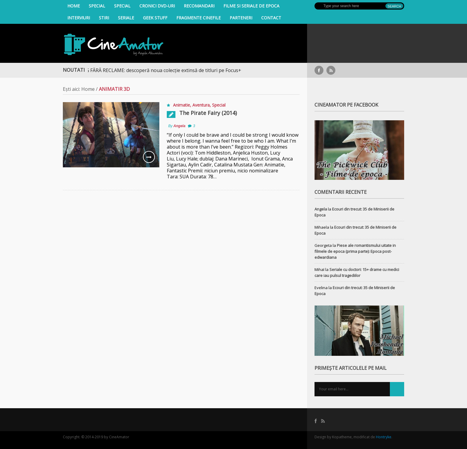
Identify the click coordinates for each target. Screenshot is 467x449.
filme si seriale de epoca (251, 6)
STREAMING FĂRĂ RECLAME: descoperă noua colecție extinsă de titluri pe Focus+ (155, 70)
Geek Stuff (155, 18)
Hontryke (383, 436)
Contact (271, 18)
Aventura (201, 105)
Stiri (104, 18)
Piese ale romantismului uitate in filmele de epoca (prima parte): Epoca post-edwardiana (355, 251)
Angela (179, 126)
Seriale (126, 18)
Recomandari (199, 6)
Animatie (181, 105)
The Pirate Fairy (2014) (208, 113)
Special (97, 6)
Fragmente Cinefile (198, 18)
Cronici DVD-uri (157, 6)
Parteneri (241, 18)
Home (73, 6)
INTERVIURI (78, 18)
